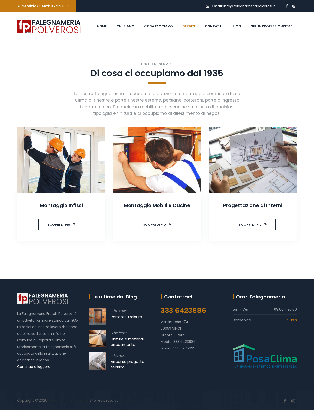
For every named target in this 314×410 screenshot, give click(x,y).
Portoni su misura (126, 316)
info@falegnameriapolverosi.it (249, 6)
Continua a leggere (33, 366)
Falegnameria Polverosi (68, 400)
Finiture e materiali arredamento (127, 341)
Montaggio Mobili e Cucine (157, 205)
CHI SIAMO (125, 26)
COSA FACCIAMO (158, 26)
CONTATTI (213, 26)
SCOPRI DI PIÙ (58, 224)
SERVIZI (189, 26)
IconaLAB (128, 400)
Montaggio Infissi (61, 205)
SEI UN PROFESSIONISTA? (271, 26)
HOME (102, 26)
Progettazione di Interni (252, 205)
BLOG (236, 26)
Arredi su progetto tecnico (127, 364)
